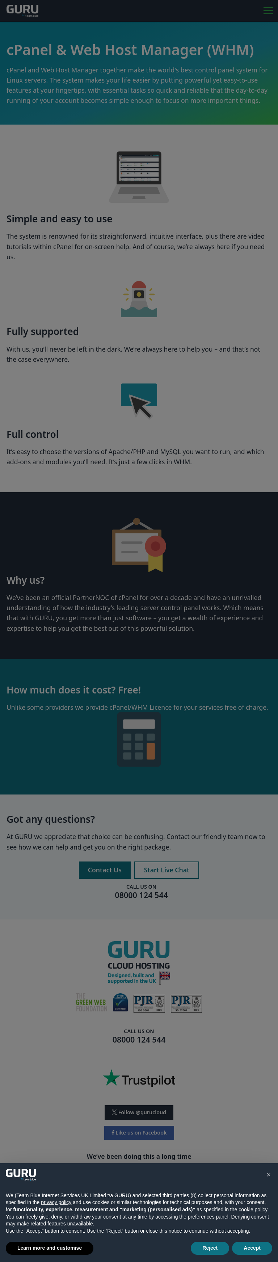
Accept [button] (252, 1248)
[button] (268, 1175)
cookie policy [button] (253, 1209)
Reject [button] (210, 1248)
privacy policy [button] (56, 1202)
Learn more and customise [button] (49, 1248)
